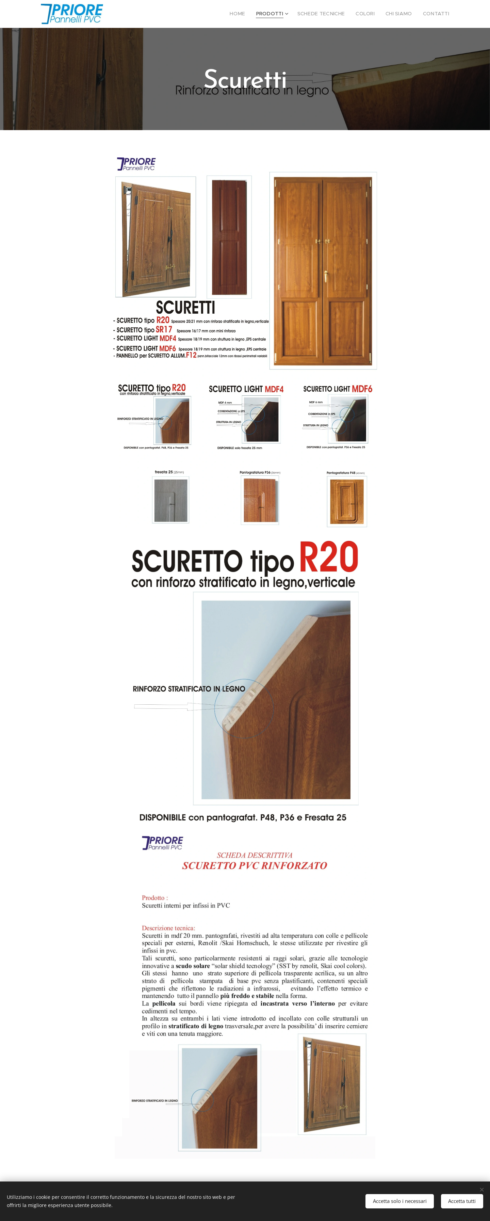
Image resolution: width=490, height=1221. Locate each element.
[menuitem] (253, 13)
